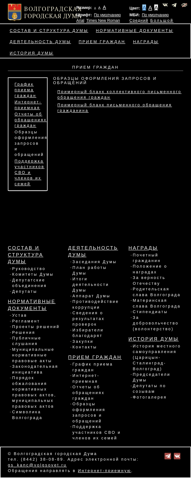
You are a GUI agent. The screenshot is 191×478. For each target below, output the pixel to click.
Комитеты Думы (33, 274)
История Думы (31, 53)
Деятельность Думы (40, 42)
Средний (138, 20)
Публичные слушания (26, 341)
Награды (146, 42)
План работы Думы (89, 270)
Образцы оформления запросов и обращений (31, 143)
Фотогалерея (150, 397)
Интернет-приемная (85, 378)
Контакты (84, 347)
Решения (23, 332)
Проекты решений (36, 327)
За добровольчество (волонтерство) (156, 323)
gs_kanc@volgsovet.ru (37, 465)
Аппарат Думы (91, 296)
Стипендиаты (150, 312)
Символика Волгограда (27, 415)
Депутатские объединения (29, 283)
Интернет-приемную (104, 470)
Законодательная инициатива (35, 369)
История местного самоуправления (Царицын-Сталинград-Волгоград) (157, 357)
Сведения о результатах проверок (88, 319)
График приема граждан (25, 90)
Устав (19, 315)
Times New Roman (103, 20)
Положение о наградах (150, 269)
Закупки (82, 341)
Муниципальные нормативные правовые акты (33, 355)
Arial (80, 20)
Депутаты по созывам (149, 389)
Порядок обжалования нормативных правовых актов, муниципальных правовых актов (34, 392)
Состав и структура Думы (49, 30)
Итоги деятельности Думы (90, 285)
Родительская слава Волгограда (157, 292)
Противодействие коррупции (95, 304)
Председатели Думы (151, 377)
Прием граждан (102, 42)
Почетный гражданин (147, 258)
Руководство (29, 269)
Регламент (26, 321)
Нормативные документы (134, 30)
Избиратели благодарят (88, 333)
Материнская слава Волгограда (157, 303)
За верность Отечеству (149, 280)
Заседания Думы (94, 262)
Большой (162, 20)
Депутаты (24, 291)
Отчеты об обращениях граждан (31, 120)
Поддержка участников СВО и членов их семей (30, 172)
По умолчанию (107, 15)
